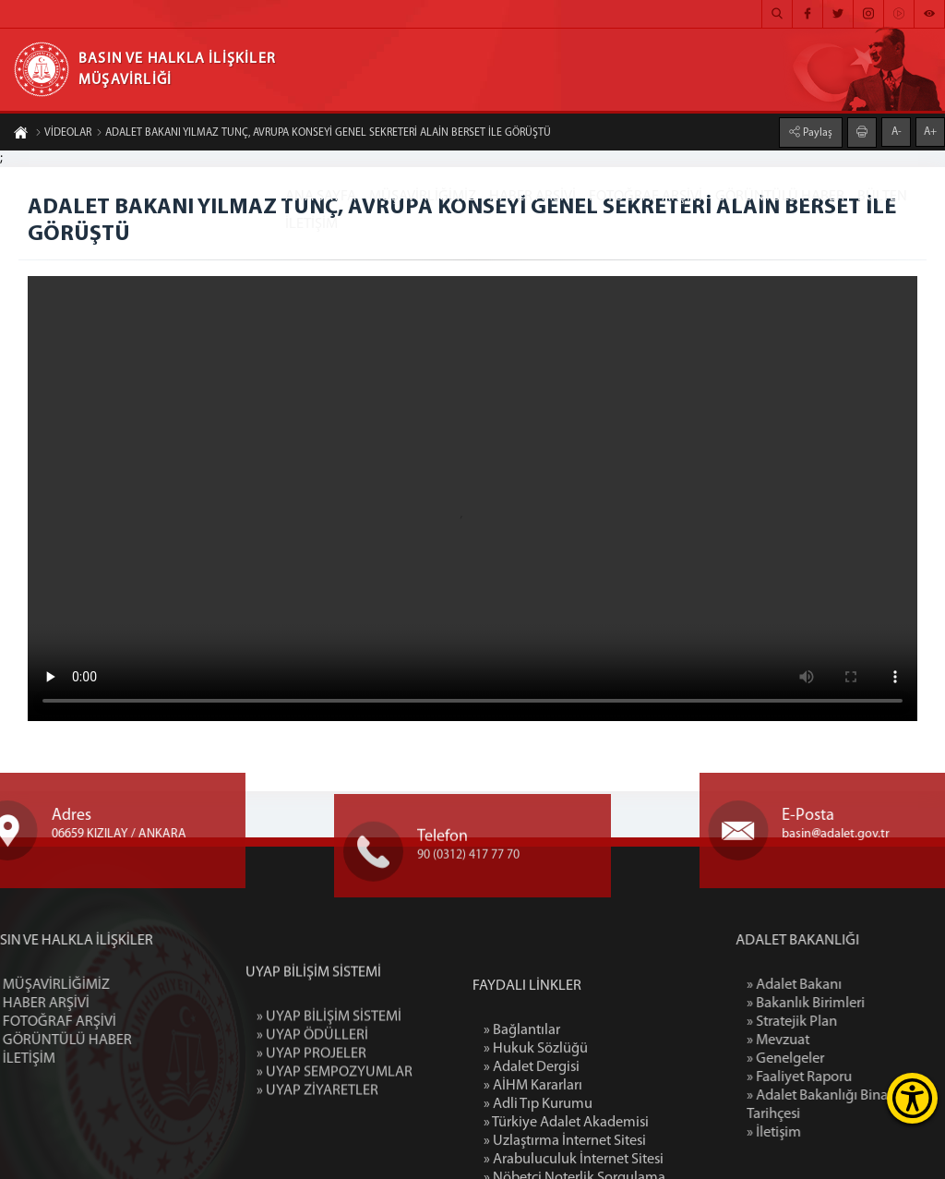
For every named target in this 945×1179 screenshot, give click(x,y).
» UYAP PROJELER (311, 1107)
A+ (930, 132)
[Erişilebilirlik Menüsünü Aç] (912, 1098)
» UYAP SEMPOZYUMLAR (335, 1125)
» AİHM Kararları (533, 1161)
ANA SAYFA (320, 196)
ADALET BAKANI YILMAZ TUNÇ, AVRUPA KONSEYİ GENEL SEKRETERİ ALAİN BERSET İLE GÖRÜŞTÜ (323, 133)
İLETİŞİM (311, 224)
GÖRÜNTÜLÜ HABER (779, 196)
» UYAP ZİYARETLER (317, 1144)
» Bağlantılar (522, 1106)
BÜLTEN (882, 196)
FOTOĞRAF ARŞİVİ (645, 196)
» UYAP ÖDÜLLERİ (312, 1088)
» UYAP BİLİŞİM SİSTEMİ (329, 1070)
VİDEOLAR (63, 133)
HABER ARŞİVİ (532, 196)
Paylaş (816, 132)
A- (896, 132)
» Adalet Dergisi (532, 1143)
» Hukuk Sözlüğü (536, 1124)
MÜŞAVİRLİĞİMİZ (422, 196)
